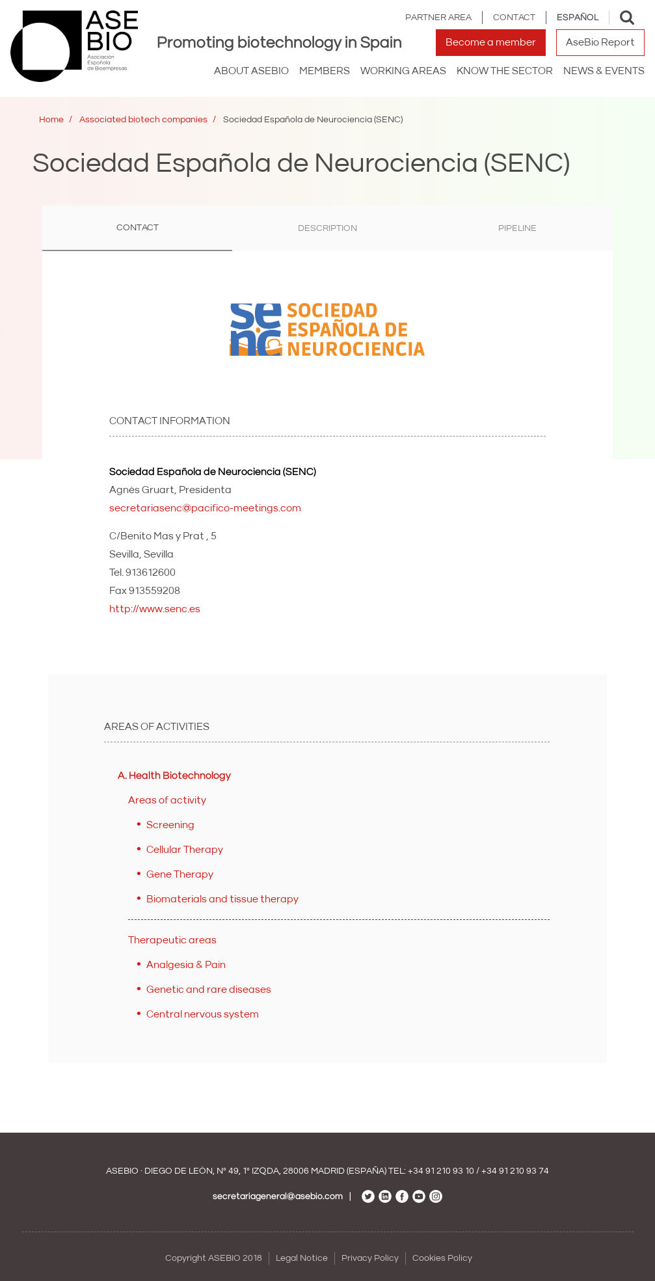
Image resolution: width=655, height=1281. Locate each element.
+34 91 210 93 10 (441, 1171)
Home (51, 119)
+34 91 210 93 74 (515, 1171)
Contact (514, 17)
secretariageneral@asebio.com (278, 1196)
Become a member (491, 42)
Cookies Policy (442, 1258)
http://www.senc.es (154, 609)
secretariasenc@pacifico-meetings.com (205, 508)
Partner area (438, 17)
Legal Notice (302, 1258)
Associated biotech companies (143, 119)
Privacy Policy (370, 1258)
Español (577, 17)
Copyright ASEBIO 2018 (213, 1258)
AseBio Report (600, 42)
